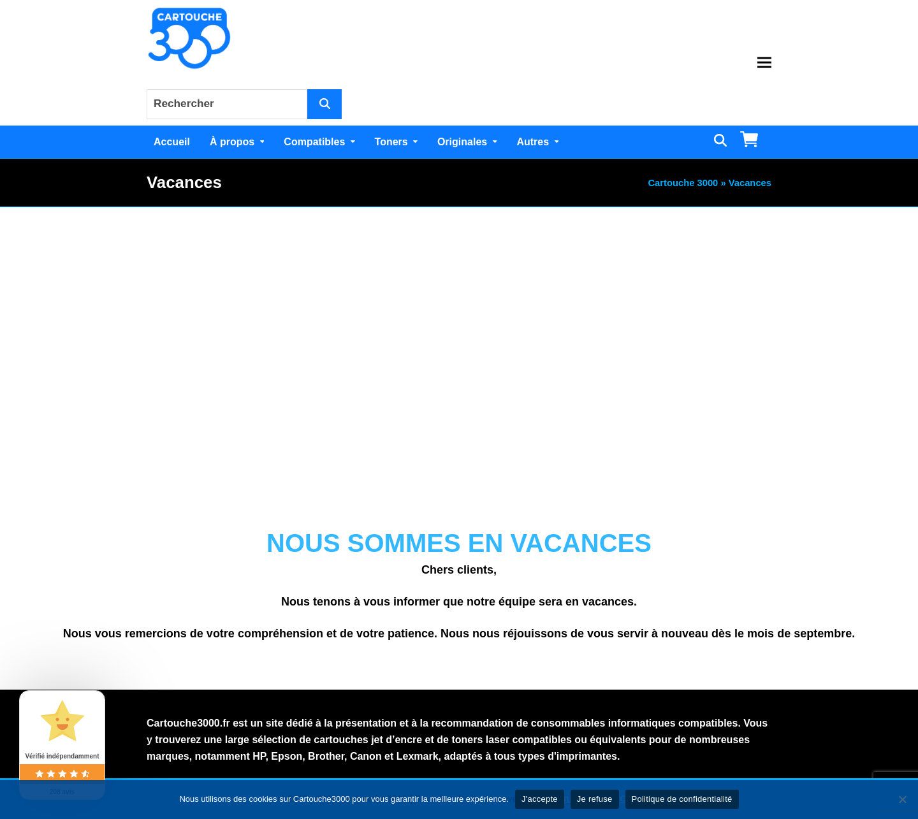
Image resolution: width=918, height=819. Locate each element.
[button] (764, 62)
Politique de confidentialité (682, 799)
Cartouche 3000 (683, 183)
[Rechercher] (324, 104)
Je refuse (595, 799)
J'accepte (539, 799)
